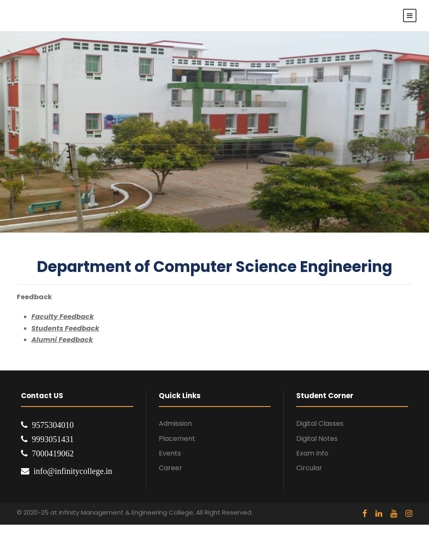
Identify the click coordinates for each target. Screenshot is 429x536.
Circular (309, 468)
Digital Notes (317, 438)
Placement (177, 438)
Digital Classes (320, 423)
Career (170, 468)
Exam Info (312, 453)
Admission (175, 423)
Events (170, 453)
